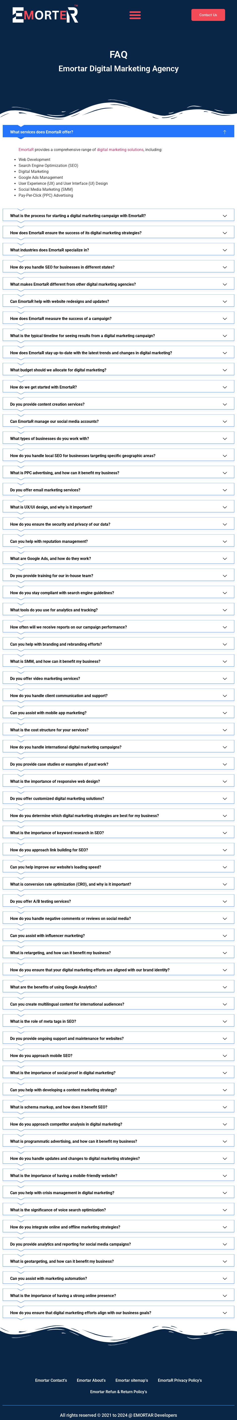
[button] (135, 15)
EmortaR (26, 149)
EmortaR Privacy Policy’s (180, 1380)
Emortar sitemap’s (132, 1380)
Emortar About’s (91, 1380)
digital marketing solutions (120, 149)
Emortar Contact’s (51, 1380)
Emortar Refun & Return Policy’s (118, 1391)
